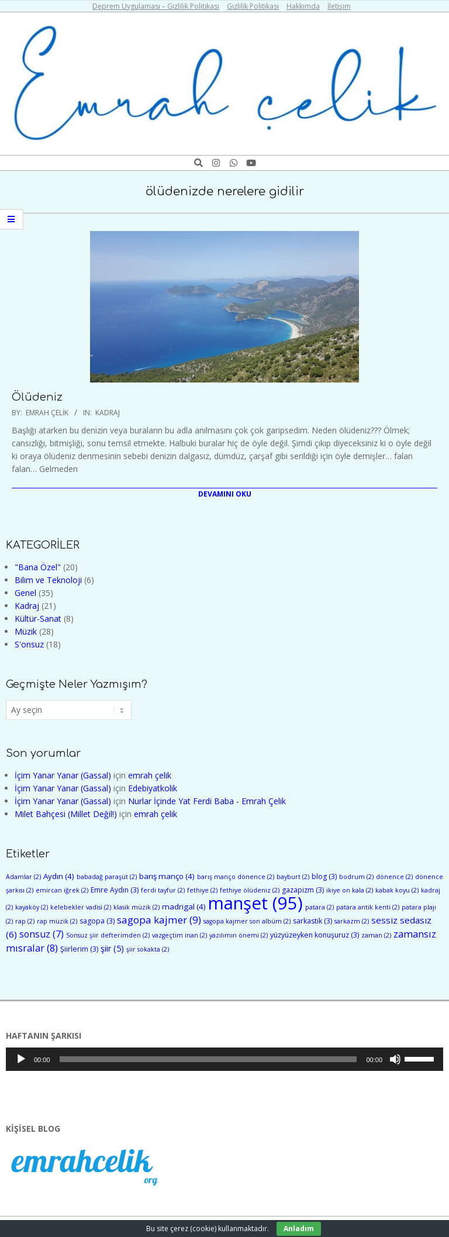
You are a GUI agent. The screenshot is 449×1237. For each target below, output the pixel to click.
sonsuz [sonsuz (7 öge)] (41, 934)
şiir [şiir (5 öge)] (112, 948)
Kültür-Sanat (38, 618)
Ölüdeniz (37, 397)
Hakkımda (303, 6)
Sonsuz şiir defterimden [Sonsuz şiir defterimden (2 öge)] (108, 935)
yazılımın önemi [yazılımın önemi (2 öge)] (238, 935)
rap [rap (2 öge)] (24, 921)
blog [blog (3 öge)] (324, 876)
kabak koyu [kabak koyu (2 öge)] (397, 890)
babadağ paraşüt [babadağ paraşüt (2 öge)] (107, 877)
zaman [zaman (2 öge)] (376, 935)
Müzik (26, 631)
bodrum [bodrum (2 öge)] (356, 877)
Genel (25, 592)
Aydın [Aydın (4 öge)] (58, 876)
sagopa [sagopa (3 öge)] (97, 921)
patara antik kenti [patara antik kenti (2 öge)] (367, 907)
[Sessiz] (395, 1059)
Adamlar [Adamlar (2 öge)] (23, 877)
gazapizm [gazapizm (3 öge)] (303, 890)
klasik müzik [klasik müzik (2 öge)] (136, 907)
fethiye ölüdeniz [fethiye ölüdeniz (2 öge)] (249, 890)
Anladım (299, 1228)
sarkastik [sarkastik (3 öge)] (312, 921)
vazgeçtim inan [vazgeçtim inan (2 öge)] (179, 935)
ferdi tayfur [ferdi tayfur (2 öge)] (163, 890)
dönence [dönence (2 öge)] (394, 877)
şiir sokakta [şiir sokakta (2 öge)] (147, 949)
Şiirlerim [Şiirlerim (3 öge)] (79, 949)
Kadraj (107, 413)
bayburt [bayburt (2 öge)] (293, 877)
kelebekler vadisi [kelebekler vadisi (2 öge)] (80, 907)
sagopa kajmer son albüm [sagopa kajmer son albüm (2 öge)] (247, 921)
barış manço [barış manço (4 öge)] (167, 876)
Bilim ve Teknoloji (48, 579)
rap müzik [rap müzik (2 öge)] (57, 921)
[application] (224, 1059)
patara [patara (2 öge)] (319, 907)
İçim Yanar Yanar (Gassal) (63, 775)
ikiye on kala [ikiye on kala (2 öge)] (349, 890)
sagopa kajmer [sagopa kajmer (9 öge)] (159, 919)
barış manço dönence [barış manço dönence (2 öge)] (235, 877)
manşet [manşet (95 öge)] (255, 903)
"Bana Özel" (38, 567)
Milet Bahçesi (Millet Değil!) (66, 813)
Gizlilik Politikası (253, 6)
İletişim (339, 6)
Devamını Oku (224, 494)
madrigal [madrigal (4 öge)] (184, 906)
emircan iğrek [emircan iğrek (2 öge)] (62, 890)
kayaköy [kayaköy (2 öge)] (31, 907)
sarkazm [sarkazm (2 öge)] (351, 921)
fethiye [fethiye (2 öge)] (202, 890)
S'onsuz (29, 644)
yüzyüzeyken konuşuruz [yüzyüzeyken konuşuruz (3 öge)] (314, 935)
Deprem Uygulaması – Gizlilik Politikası (155, 6)
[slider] (208, 1059)
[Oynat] (21, 1059)
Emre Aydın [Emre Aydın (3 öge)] (115, 890)
